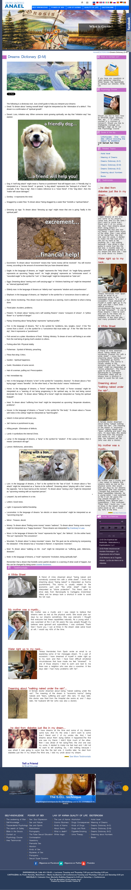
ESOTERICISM (107, 7)
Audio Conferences (110, 516)
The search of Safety (15, 828)
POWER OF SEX (57, 7)
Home (95, 52)
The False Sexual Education (41, 834)
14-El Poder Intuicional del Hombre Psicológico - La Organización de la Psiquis (109, 551)
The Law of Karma (62, 819)
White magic (59, 834)
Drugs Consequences (80, 822)
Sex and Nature (35, 822)
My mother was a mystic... (24, 610)
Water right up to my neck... (25, 649)
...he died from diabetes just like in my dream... (37, 728)
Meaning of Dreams (109, 157)
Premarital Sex (35, 843)
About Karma (59, 828)
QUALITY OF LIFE (91, 7)
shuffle (113, 536)
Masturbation (34, 828)
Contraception (35, 837)
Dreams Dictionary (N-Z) (110, 169)
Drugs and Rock (78, 828)
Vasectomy (33, 840)
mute (100, 521)
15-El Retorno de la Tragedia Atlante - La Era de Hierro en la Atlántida (111, 560)
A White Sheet (16, 575)
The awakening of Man (16, 819)
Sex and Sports (35, 825)
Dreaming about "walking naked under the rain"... (37, 688)
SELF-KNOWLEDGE (40, 7)
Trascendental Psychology (17, 825)
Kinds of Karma (60, 825)
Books (103, 176)
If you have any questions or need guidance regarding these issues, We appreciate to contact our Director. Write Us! (111, 82)
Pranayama (33, 855)
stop (122, 528)
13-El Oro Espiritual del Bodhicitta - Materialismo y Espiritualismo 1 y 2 (109, 542)
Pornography (34, 831)
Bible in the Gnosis (14, 831)
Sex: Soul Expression (38, 819)
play (109, 528)
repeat (109, 536)
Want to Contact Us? (110, 57)
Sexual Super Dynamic (38, 858)
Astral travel (105, 153)
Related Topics (109, 149)
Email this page (30, 766)
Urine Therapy (77, 834)
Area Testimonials (13, 840)
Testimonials (20, 568)
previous (103, 528)
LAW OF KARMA (74, 7)
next (116, 528)
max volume (122, 521)
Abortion (32, 846)
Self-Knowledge (12, 822)
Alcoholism (76, 819)
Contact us (11, 834)
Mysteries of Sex (36, 852)
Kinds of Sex (34, 849)
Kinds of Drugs (78, 825)
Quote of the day (108, 132)
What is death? (60, 831)
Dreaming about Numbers (111, 172)
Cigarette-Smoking (79, 831)
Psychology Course (109, 89)
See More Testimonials (80, 756)
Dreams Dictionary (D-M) (119, 52)
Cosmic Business (61, 822)
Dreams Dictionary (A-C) (110, 161)
